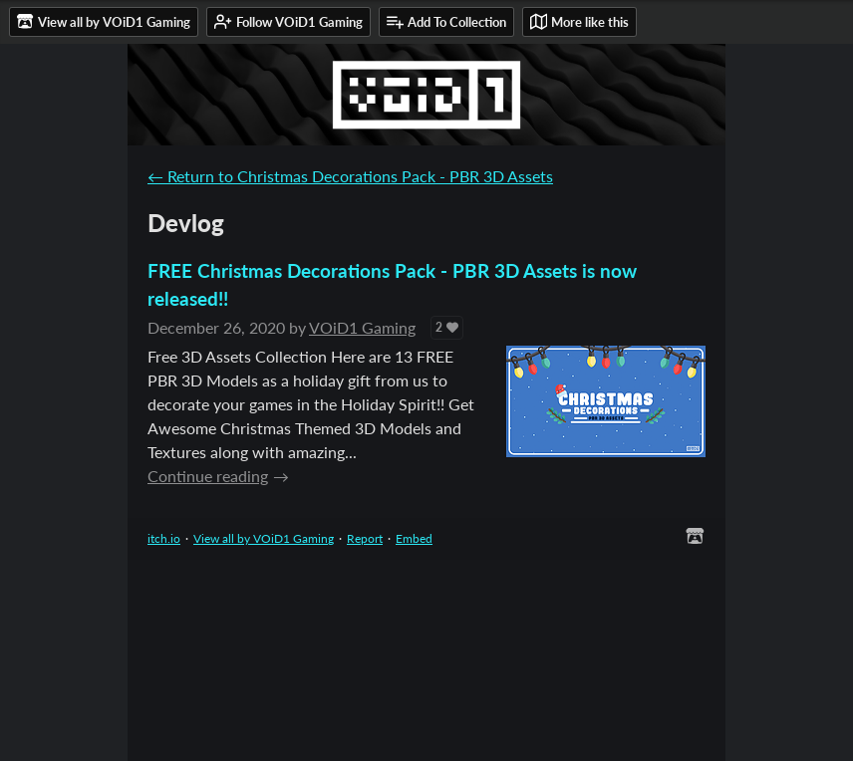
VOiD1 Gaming (362, 327)
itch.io (163, 538)
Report (365, 538)
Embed (414, 538)
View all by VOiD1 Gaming (263, 538)
